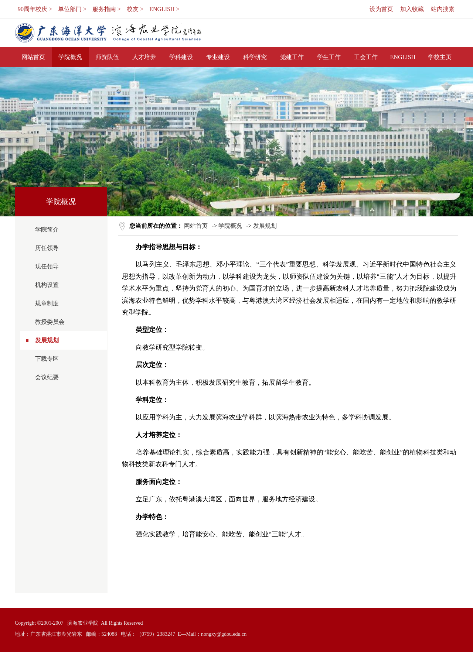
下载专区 (47, 359)
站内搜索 (443, 9)
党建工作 (292, 57)
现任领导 (47, 266)
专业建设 (218, 57)
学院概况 (70, 57)
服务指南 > (106, 9)
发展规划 (47, 340)
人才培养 (144, 57)
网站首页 (33, 57)
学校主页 (440, 57)
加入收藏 (412, 9)
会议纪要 (47, 377)
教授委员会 (50, 322)
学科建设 (181, 57)
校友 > (135, 9)
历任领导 (47, 248)
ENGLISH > (164, 9)
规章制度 (47, 303)
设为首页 (381, 9)
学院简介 (47, 229)
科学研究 (255, 57)
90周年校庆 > (35, 9)
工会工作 (366, 57)
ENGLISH (402, 57)
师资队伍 (107, 57)
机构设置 (47, 285)
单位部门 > (72, 9)
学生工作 (329, 57)
